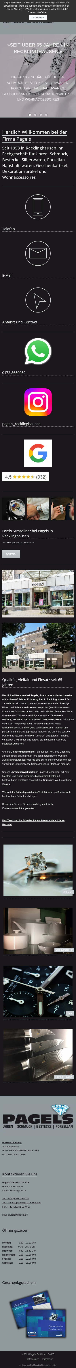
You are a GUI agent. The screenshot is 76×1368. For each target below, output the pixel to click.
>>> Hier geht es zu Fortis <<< (18, 542)
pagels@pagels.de (17, 1214)
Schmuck (68, 892)
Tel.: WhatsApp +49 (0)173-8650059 (21, 1202)
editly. (54, 1365)
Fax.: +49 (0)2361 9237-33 (16, 1206)
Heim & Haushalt (64, 1076)
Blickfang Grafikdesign (39, 1365)
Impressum (47, 1359)
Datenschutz (32, 1359)
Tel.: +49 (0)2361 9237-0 (15, 1198)
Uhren (70, 1013)
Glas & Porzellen (64, 949)
